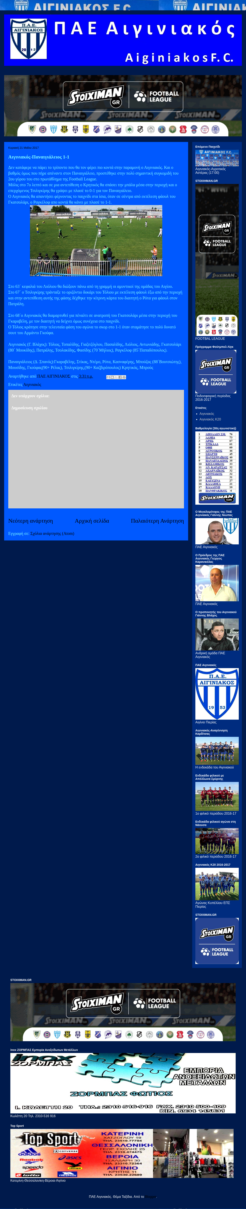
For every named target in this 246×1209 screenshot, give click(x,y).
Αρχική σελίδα (92, 520)
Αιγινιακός (32, 384)
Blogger (150, 1196)
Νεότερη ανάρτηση (30, 520)
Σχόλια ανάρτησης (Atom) (52, 533)
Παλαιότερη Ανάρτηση (157, 520)
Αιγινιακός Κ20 (210, 419)
